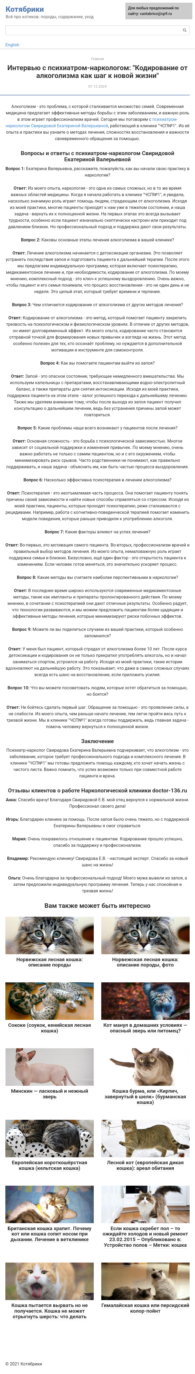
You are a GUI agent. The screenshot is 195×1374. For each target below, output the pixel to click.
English (12, 44)
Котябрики (25, 9)
